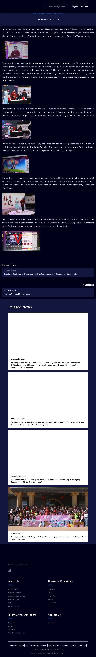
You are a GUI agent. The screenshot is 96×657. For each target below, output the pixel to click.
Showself (51, 589)
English (77, 6)
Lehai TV (51, 593)
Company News (13, 599)
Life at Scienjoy (13, 606)
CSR (9, 603)
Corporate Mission (14, 593)
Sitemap (36, 649)
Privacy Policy (57, 649)
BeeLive (11, 623)
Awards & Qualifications (16, 596)
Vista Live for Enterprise (16, 633)
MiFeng (50, 599)
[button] (86, 6)
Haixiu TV (51, 596)
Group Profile (13, 589)
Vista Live (11, 630)
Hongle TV (52, 603)
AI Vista (11, 626)
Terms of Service (46, 649)
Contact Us (52, 623)
